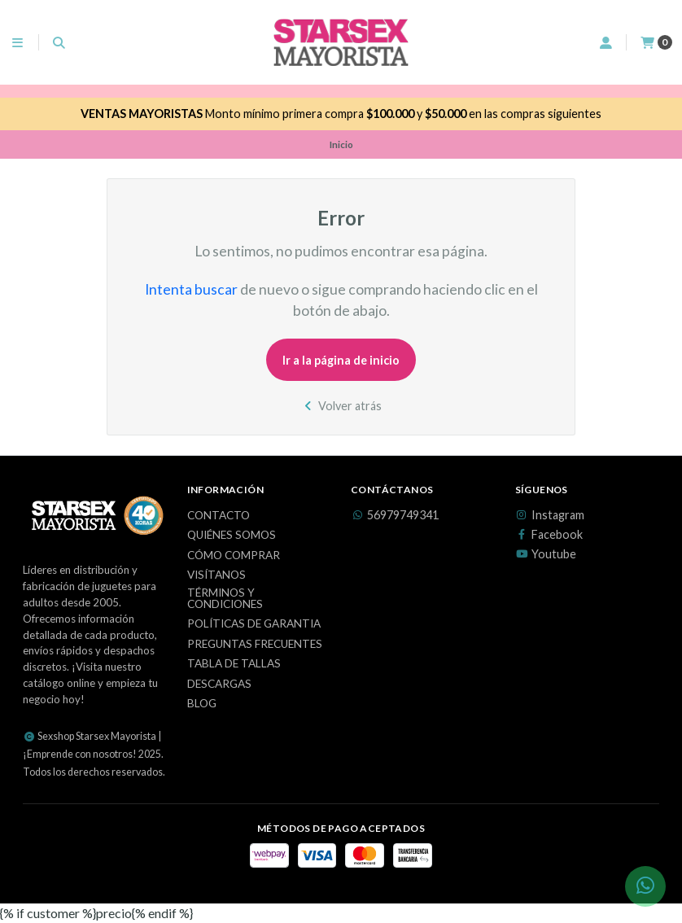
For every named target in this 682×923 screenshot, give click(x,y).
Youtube (545, 554)
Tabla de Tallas (234, 664)
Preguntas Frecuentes (254, 644)
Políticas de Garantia (254, 624)
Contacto (218, 516)
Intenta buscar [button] (191, 289)
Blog (201, 704)
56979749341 (395, 515)
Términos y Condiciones (225, 599)
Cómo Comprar (233, 556)
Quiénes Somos (231, 535)
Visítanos (216, 575)
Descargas (219, 684)
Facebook (549, 534)
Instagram (549, 515)
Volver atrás (341, 406)
